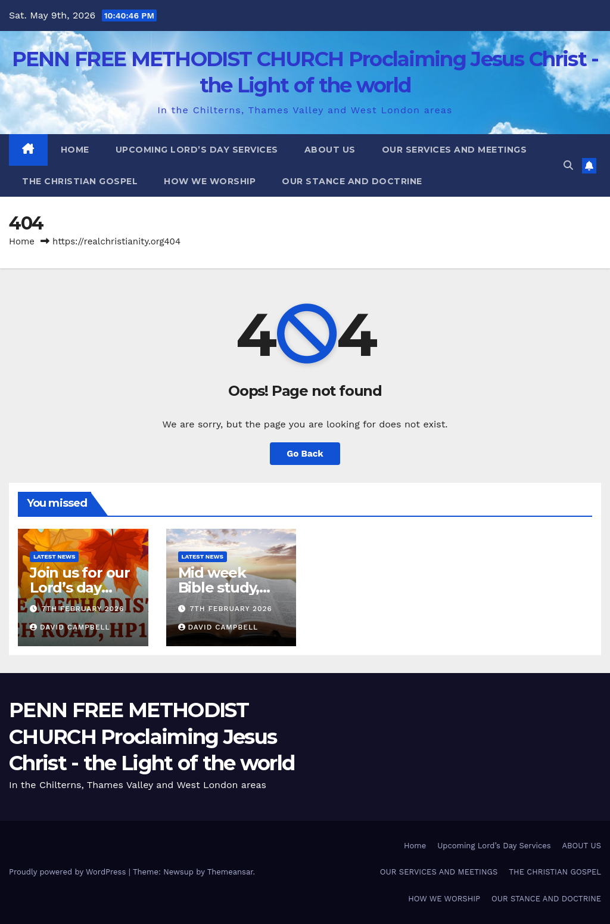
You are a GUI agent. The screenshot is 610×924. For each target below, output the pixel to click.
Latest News (54, 556)
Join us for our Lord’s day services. (80, 587)
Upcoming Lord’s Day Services (197, 149)
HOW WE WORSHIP (210, 181)
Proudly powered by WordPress (69, 871)
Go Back (305, 453)
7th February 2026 (83, 608)
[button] (568, 165)
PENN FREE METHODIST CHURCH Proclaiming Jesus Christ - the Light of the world (151, 736)
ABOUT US (330, 149)
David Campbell (70, 627)
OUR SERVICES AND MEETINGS (454, 149)
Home (75, 149)
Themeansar (230, 871)
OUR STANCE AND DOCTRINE (352, 181)
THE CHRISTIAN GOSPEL (80, 181)
